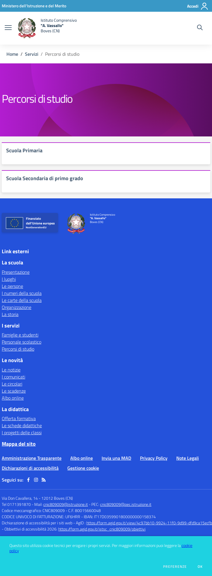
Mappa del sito (19, 444)
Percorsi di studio (18, 348)
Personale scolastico (21, 341)
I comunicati (13, 376)
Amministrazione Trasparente (31, 458)
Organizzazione (16, 307)
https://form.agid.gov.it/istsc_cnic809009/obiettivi (102, 529)
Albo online (13, 397)
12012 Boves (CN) (57, 498)
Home (12, 54)
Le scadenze (14, 390)
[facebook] (28, 479)
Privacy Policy (153, 458)
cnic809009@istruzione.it (65, 504)
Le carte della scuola (22, 300)
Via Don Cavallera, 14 (20, 498)
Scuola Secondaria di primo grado (44, 178)
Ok (200, 566)
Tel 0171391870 (16, 504)
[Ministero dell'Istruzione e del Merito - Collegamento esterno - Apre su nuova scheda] (34, 6)
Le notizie (11, 369)
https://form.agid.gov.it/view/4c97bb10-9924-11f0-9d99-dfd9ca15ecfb (149, 523)
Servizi (31, 54)
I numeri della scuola (22, 293)
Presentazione (16, 272)
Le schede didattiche (22, 425)
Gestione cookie (83, 468)
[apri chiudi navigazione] (8, 28)
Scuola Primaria (24, 150)
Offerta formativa (19, 418)
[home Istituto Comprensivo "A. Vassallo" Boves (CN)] (47, 28)
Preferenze (175, 566)
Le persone (12, 286)
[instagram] (36, 479)
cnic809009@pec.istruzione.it (125, 504)
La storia (10, 314)
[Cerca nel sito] (199, 28)
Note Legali (187, 458)
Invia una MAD (116, 458)
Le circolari (12, 383)
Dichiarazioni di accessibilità (30, 468)
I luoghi (9, 279)
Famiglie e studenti (20, 334)
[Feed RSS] (43, 479)
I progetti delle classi (22, 432)
